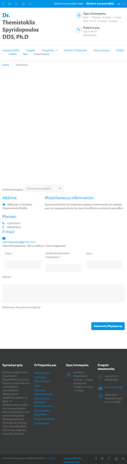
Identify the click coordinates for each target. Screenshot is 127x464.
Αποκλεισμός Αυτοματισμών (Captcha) (22, 307)
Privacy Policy (49, 458)
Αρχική (5, 65)
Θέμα (89, 253)
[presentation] (26, 316)
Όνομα (9, 253)
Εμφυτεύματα (42, 372)
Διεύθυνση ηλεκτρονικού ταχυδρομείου (58, 255)
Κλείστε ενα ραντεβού (100, 3)
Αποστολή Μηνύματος (108, 326)
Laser (37, 385)
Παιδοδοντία (41, 423)
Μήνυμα (7, 277)
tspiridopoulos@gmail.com (19, 242)
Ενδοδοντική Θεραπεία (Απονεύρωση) (43, 402)
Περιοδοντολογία (44, 418)
